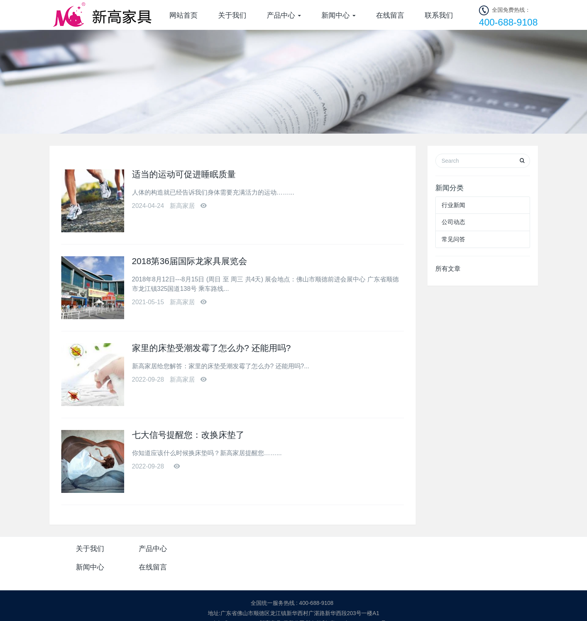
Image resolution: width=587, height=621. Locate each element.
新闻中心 (338, 15)
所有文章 (447, 268)
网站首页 (183, 15)
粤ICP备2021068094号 (358, 598)
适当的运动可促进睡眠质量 (184, 174)
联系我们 (439, 15)
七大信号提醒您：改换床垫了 (188, 435)
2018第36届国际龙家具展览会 (189, 261)
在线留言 (390, 15)
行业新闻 (453, 205)
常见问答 (453, 239)
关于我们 (232, 15)
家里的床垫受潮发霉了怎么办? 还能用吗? (211, 348)
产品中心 (284, 15)
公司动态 (453, 222)
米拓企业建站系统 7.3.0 (299, 608)
